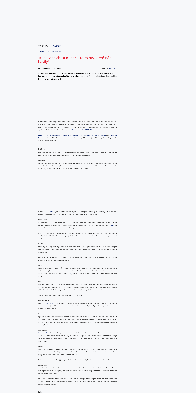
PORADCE (42, 51)
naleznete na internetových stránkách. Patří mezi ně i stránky (68, 135)
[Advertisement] (98, 36)
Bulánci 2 (51, 212)
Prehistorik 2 (42, 333)
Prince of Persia (52, 303)
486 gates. (102, 135)
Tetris (50, 325)
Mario (112, 225)
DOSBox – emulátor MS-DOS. (81, 130)
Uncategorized (56, 51)
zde (69, 274)
